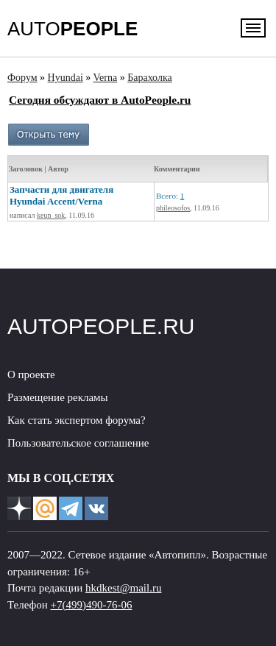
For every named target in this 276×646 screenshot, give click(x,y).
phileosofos (173, 208)
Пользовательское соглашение (78, 443)
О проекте (31, 374)
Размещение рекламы (57, 397)
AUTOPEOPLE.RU (101, 326)
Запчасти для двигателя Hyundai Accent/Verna (61, 195)
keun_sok (51, 215)
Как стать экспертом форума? (76, 420)
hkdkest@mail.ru (123, 588)
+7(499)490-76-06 (91, 605)
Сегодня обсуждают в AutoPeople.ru (100, 99)
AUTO (72, 29)
